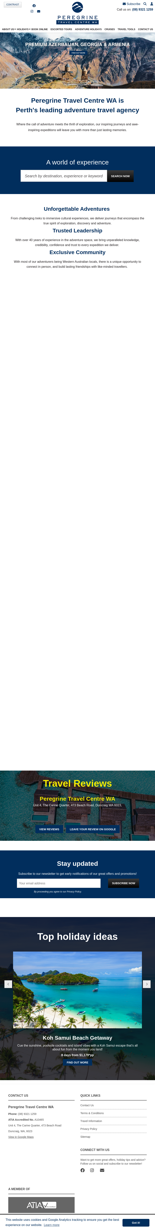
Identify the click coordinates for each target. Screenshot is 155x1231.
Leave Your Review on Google (93, 829)
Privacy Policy (74, 891)
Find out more (77, 1062)
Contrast (12, 4)
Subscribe (131, 4)
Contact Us (87, 1105)
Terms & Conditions (92, 1113)
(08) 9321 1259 (142, 9)
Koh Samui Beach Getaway (77, 1038)
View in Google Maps (21, 1136)
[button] (151, 4)
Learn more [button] (52, 1225)
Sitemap (85, 1136)
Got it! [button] (136, 1222)
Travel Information (91, 1121)
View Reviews (49, 829)
